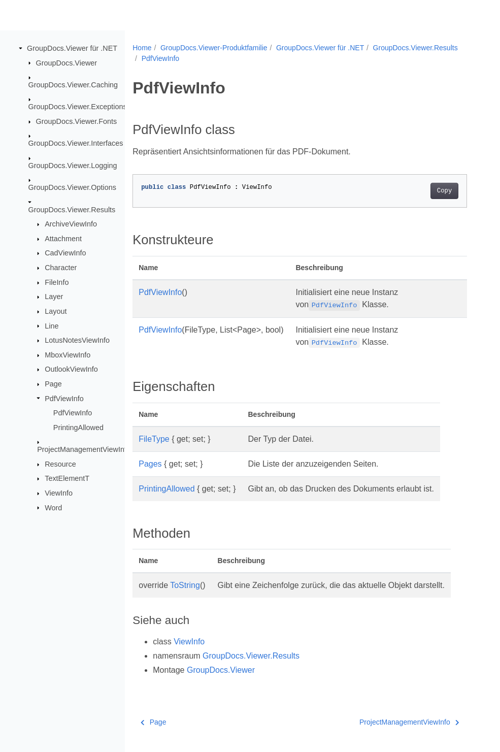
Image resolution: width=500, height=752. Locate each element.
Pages (150, 464)
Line (51, 325)
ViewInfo (59, 493)
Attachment (63, 239)
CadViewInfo (65, 253)
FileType (154, 439)
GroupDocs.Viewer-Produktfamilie (214, 48)
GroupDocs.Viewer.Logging (72, 165)
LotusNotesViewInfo (77, 340)
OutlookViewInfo (71, 369)
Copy (444, 190)
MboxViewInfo (67, 355)
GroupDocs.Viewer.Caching (73, 85)
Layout (55, 311)
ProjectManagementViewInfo (83, 449)
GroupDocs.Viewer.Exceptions (77, 107)
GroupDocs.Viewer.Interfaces (75, 143)
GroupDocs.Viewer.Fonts (76, 121)
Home (141, 48)
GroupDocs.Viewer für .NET (72, 48)
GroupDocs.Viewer (66, 62)
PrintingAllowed (78, 427)
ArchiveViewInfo (71, 224)
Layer (54, 296)
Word (53, 507)
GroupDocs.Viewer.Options (72, 187)
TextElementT (67, 478)
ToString (185, 585)
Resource (60, 464)
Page (53, 384)
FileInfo (57, 282)
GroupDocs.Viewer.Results (72, 209)
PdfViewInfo (64, 398)
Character (61, 268)
